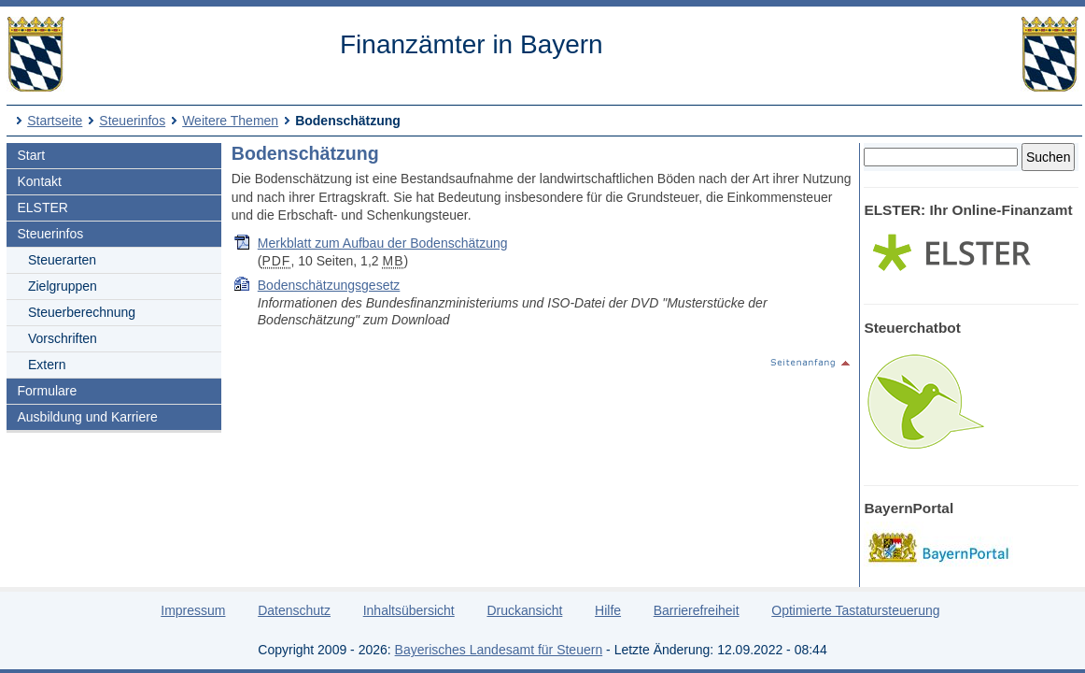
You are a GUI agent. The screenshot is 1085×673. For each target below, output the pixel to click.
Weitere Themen (230, 120)
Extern (46, 364)
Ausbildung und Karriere (87, 416)
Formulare (47, 390)
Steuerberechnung (81, 312)
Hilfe (608, 610)
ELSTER (42, 207)
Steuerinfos (132, 120)
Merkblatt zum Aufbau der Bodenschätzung (383, 243)
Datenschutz (294, 610)
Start (31, 155)
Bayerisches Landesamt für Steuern (499, 649)
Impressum (193, 610)
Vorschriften (62, 338)
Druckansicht (524, 610)
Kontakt (39, 181)
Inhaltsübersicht (409, 610)
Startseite (54, 120)
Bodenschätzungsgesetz (329, 285)
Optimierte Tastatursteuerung (855, 610)
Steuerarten (62, 259)
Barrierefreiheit (697, 610)
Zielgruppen (62, 286)
